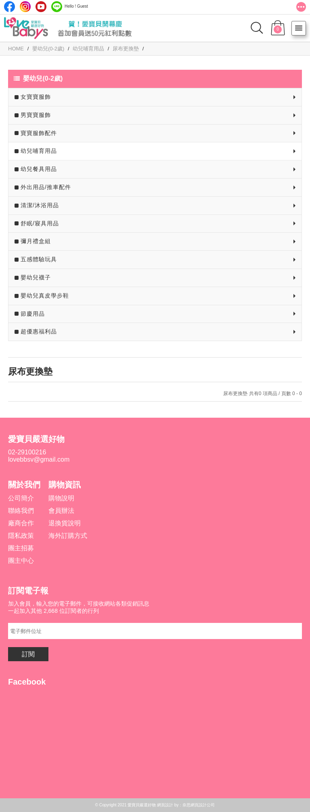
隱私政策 (21, 535)
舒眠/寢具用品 (40, 223)
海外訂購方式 (67, 535)
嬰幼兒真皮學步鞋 (45, 295)
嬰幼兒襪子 (36, 277)
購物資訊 (64, 484)
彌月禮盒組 (36, 241)
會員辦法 (61, 510)
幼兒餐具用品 (39, 169)
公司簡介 (21, 498)
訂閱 (28, 654)
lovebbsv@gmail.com (38, 459)
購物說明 (61, 498)
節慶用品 (33, 313)
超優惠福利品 (39, 331)
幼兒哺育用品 (39, 151)
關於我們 (24, 484)
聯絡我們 (21, 510)
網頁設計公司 (203, 805)
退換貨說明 (64, 523)
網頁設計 (165, 805)
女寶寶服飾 (36, 97)
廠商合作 (21, 523)
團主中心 (21, 560)
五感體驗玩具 (39, 259)
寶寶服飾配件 (39, 133)
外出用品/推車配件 (46, 187)
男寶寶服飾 (36, 115)
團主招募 (21, 548)
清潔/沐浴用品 (40, 205)
